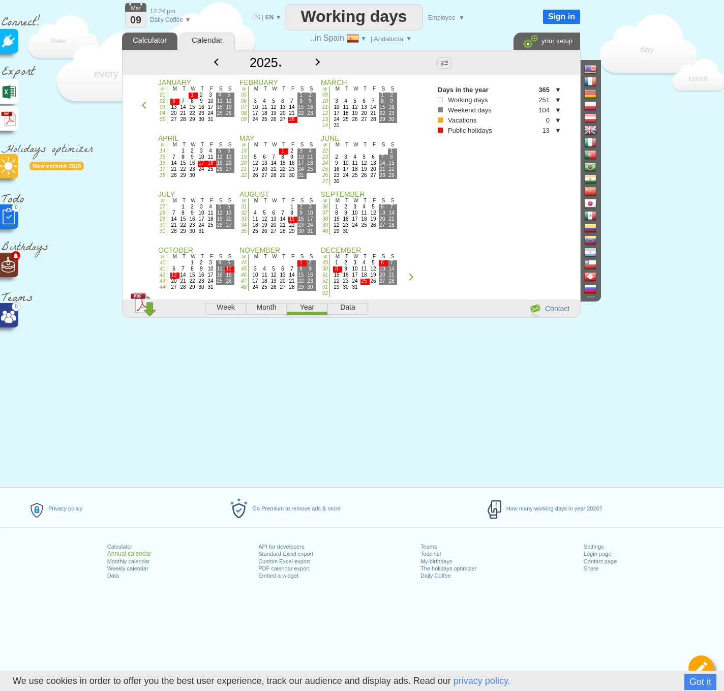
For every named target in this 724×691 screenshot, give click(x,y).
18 (162, 175)
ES (256, 17)
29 (162, 219)
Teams (428, 547)
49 (325, 262)
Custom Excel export (284, 561)
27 (325, 181)
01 (162, 95)
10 (325, 101)
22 (244, 175)
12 (325, 113)
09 (244, 119)
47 (244, 281)
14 (325, 125)
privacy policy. (482, 681)
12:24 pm (162, 11)
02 (162, 101)
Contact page (600, 561)
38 (325, 219)
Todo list (430, 554)
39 (325, 225)
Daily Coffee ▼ (170, 19)
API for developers (281, 547)
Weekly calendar (127, 568)
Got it (700, 682)
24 (325, 163)
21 (244, 169)
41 (162, 269)
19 (244, 157)
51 (325, 275)
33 (244, 219)
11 (325, 107)
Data (113, 576)
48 (244, 287)
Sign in (561, 16)
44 (162, 287)
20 (244, 163)
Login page (597, 554)
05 (162, 119)
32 (244, 213)
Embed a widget (278, 576)
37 (325, 213)
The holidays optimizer (448, 568)
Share (591, 568)
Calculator (120, 547)
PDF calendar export (284, 568)
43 (162, 281)
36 (325, 206)
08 (244, 113)
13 (325, 119)
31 (162, 231)
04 (162, 113)
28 (162, 213)
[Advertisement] (351, 400)
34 (244, 225)
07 (244, 107)
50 (325, 269)
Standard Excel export (285, 554)
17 (162, 169)
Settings (594, 547)
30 (162, 225)
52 (325, 281)
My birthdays (436, 561)
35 (244, 231)
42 (162, 275)
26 (325, 175)
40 (325, 231)
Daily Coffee (435, 576)
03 (162, 107)
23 (325, 157)
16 (162, 163)
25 (325, 169)
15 (162, 157)
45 (244, 269)
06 (244, 101)
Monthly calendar (128, 561)
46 (244, 275)
